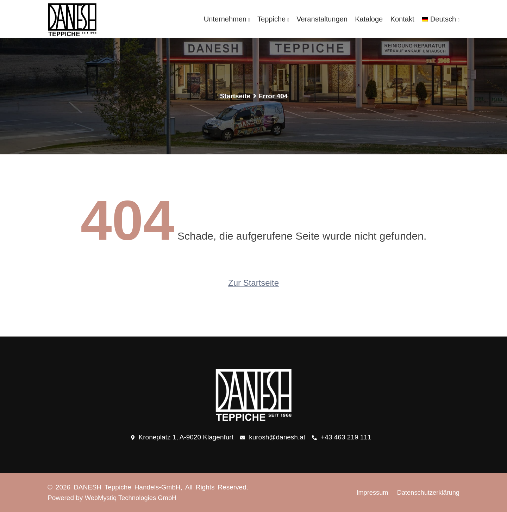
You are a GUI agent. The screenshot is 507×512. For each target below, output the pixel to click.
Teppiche (275, 19)
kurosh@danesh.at (272, 437)
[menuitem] (440, 19)
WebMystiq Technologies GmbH (132, 497)
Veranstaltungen (324, 19)
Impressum (369, 492)
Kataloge (370, 19)
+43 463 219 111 (341, 437)
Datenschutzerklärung (426, 492)
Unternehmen (228, 19)
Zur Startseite (253, 283)
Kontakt (403, 19)
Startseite (235, 96)
